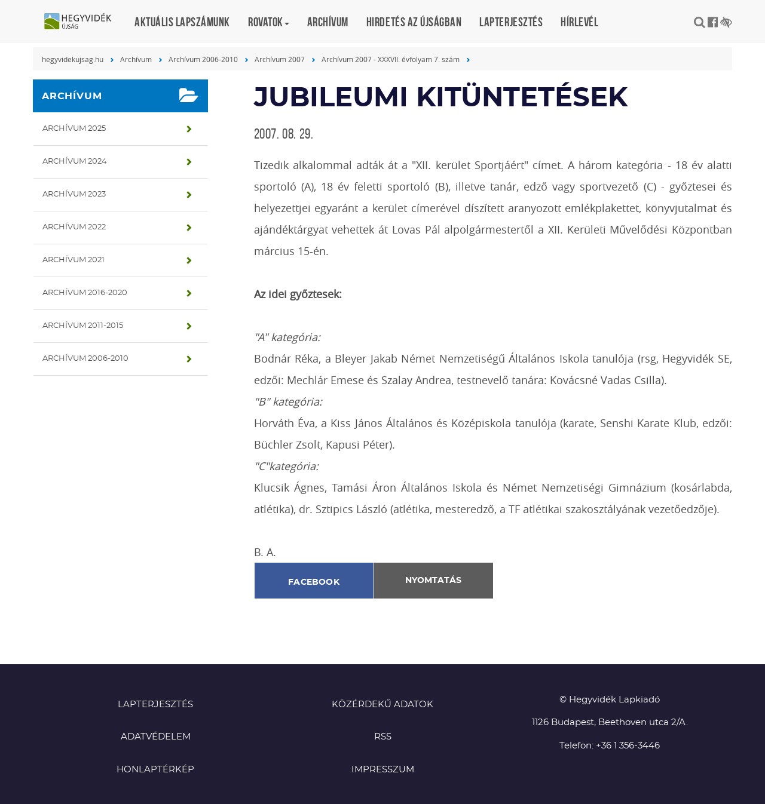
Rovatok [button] (268, 22)
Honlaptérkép (155, 769)
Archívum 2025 (74, 129)
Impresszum (382, 769)
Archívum (327, 22)
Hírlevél (579, 22)
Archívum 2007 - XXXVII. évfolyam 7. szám (391, 59)
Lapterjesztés (511, 22)
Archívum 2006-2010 (203, 59)
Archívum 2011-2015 (82, 326)
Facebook (313, 582)
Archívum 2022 (74, 227)
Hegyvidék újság (84, 22)
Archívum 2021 (73, 260)
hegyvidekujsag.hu (72, 59)
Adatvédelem (156, 736)
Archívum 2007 (280, 59)
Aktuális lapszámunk (182, 22)
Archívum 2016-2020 (84, 293)
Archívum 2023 (74, 194)
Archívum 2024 (74, 161)
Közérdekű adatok (382, 704)
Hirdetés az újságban (414, 22)
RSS (382, 736)
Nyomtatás (433, 580)
